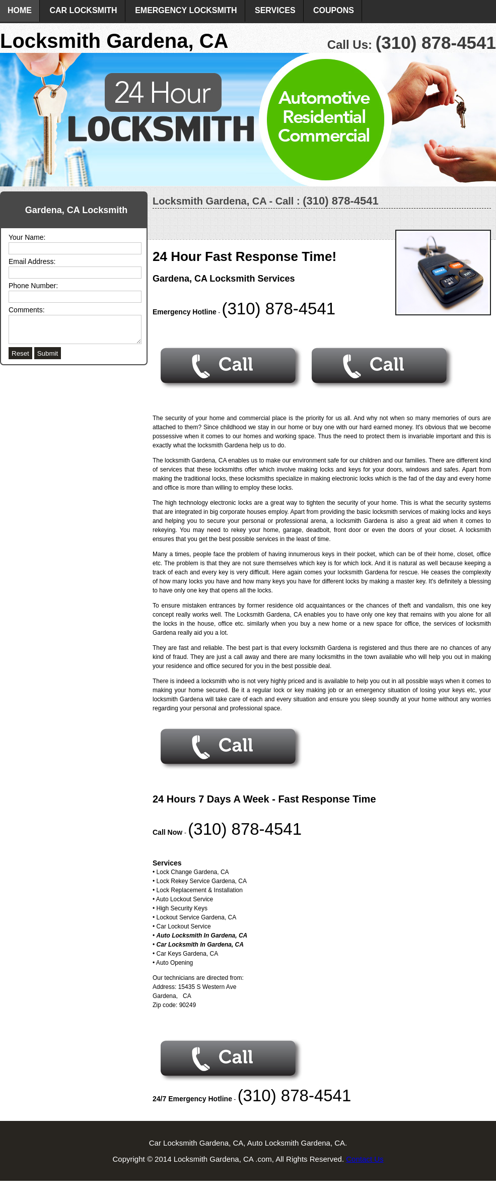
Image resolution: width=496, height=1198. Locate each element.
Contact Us (364, 1159)
